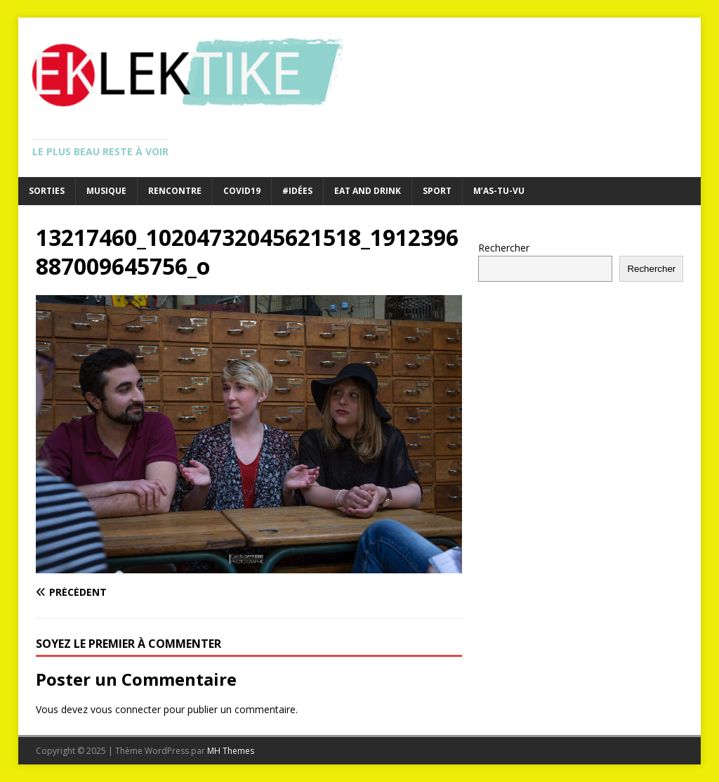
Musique (106, 191)
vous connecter (126, 709)
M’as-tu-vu (499, 191)
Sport (437, 191)
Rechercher (503, 247)
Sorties (47, 191)
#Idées (297, 191)
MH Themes (230, 751)
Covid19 (241, 191)
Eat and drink (367, 191)
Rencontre (175, 191)
